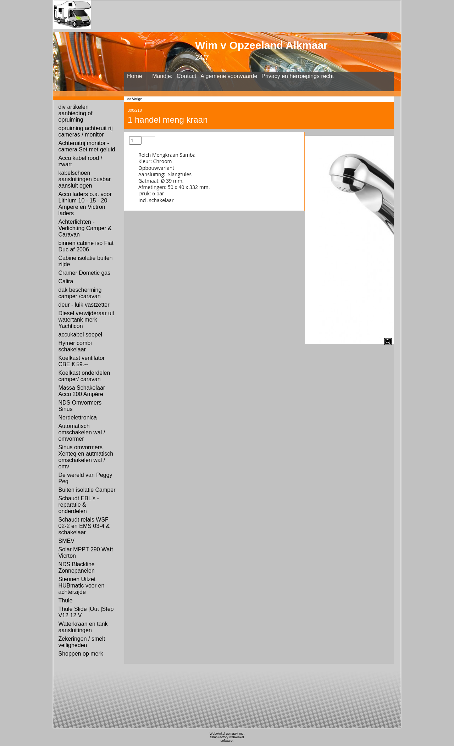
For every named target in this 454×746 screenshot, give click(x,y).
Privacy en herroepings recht (297, 76)
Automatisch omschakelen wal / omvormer (82, 432)
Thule (66, 600)
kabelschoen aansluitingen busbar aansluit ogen (85, 179)
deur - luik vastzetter (84, 305)
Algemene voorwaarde (228, 76)
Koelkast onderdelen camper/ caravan (84, 376)
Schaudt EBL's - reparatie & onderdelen (79, 504)
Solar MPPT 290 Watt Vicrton (86, 552)
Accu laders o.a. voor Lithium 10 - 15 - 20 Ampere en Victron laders (85, 203)
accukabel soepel (81, 335)
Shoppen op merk (81, 654)
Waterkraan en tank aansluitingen (83, 627)
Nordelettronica (78, 417)
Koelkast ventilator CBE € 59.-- (82, 361)
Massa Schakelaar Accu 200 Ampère (82, 391)
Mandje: (162, 76)
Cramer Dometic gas (85, 273)
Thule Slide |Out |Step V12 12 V (86, 612)
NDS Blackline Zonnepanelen (77, 567)
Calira (66, 281)
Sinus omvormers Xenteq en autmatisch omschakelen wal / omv (86, 456)
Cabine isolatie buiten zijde (86, 261)
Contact (186, 76)
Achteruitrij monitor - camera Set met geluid (87, 146)
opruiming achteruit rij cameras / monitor (86, 131)
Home (134, 76)
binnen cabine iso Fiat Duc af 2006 (86, 246)
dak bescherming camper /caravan (80, 293)
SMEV (66, 541)
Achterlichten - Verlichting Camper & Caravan (85, 228)
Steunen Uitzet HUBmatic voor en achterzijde (82, 585)
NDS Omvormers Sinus (80, 406)
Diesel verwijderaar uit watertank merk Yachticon (86, 319)
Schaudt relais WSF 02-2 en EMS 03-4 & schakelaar (84, 526)
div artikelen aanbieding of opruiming (76, 113)
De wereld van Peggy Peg (85, 478)
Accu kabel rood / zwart (81, 161)
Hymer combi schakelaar (75, 346)
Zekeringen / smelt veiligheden (82, 642)
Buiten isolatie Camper (87, 490)
